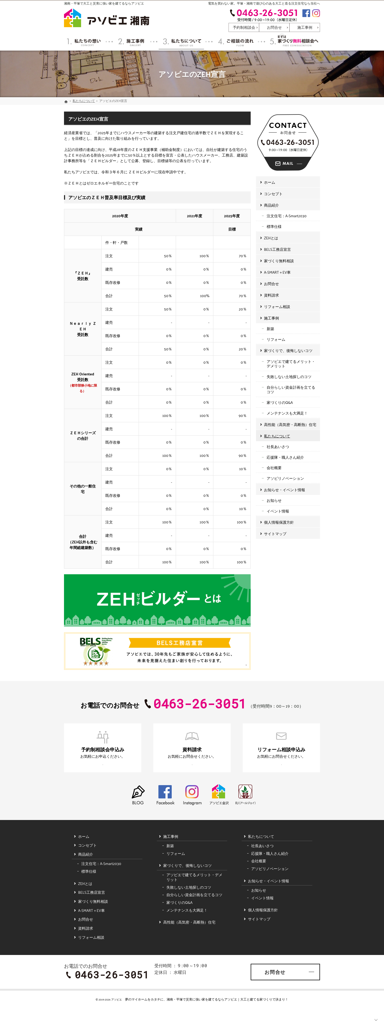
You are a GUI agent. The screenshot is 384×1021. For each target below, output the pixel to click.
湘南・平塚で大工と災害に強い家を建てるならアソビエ (104, 3)
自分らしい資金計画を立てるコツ (291, 387)
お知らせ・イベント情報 (284, 487)
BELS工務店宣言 (277, 246)
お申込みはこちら (95, 770)
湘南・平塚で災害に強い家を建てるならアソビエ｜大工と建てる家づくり (219, 1009)
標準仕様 (274, 223)
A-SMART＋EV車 (277, 269)
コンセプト (273, 191)
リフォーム (276, 336)
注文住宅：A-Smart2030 (286, 213)
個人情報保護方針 (279, 519)
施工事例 (271, 315)
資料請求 (271, 292)
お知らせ (274, 497)
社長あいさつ (278, 444)
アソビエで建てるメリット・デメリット (291, 361)
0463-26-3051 (263, 15)
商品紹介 (271, 202)
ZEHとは (271, 235)
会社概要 (274, 465)
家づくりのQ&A (280, 399)
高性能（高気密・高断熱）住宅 (290, 422)
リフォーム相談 (277, 304)
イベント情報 (278, 508)
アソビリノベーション (285, 475)
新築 (270, 326)
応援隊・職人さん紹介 (285, 454)
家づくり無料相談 (279, 258)
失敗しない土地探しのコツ (289, 374)
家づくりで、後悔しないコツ (288, 348)
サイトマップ (275, 531)
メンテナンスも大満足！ (287, 410)
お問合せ (271, 281)
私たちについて (277, 433)
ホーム (269, 179)
